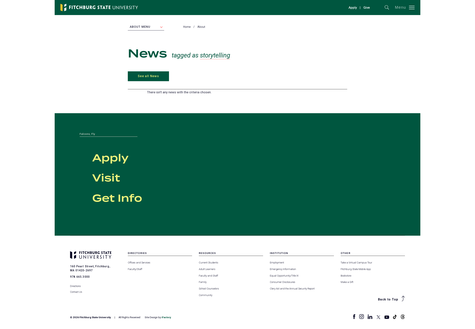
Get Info (125, 198)
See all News (148, 76)
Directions (75, 284)
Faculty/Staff (135, 269)
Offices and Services (139, 263)
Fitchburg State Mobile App (356, 269)
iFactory (166, 317)
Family (203, 282)
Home (187, 27)
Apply (353, 7)
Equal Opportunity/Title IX (284, 275)
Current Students (208, 263)
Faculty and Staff (208, 275)
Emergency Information (283, 269)
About (201, 27)
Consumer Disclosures (282, 282)
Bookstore (346, 275)
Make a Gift (347, 282)
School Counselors (209, 288)
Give (366, 7)
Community (205, 295)
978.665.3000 (80, 277)
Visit (110, 178)
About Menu (140, 27)
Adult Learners (207, 269)
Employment (277, 263)
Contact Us (76, 289)
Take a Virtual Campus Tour (356, 263)
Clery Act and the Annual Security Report (292, 288)
